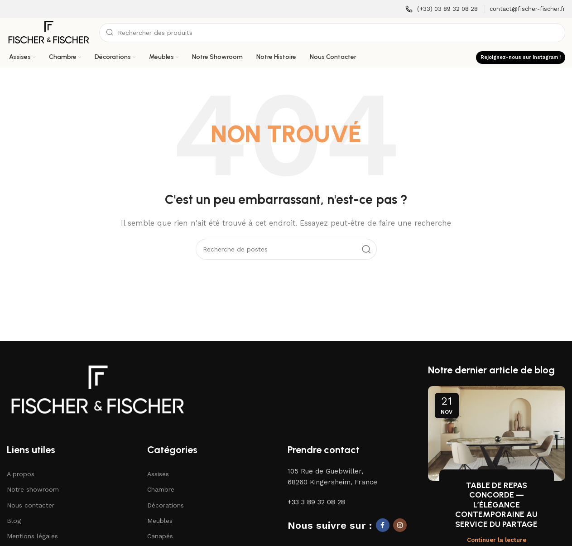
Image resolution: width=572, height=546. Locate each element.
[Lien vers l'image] (97, 389)
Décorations (165, 505)
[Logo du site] (48, 32)
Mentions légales (32, 536)
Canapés (160, 536)
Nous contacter (30, 505)
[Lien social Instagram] (400, 525)
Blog (14, 520)
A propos (20, 474)
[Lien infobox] (441, 9)
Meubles (160, 520)
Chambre (160, 489)
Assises (158, 474)
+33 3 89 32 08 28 (316, 502)
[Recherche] (332, 32)
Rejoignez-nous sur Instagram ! (521, 57)
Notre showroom (33, 489)
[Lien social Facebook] (382, 525)
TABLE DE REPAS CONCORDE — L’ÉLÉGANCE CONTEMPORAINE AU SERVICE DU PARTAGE (496, 504)
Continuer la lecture (496, 540)
